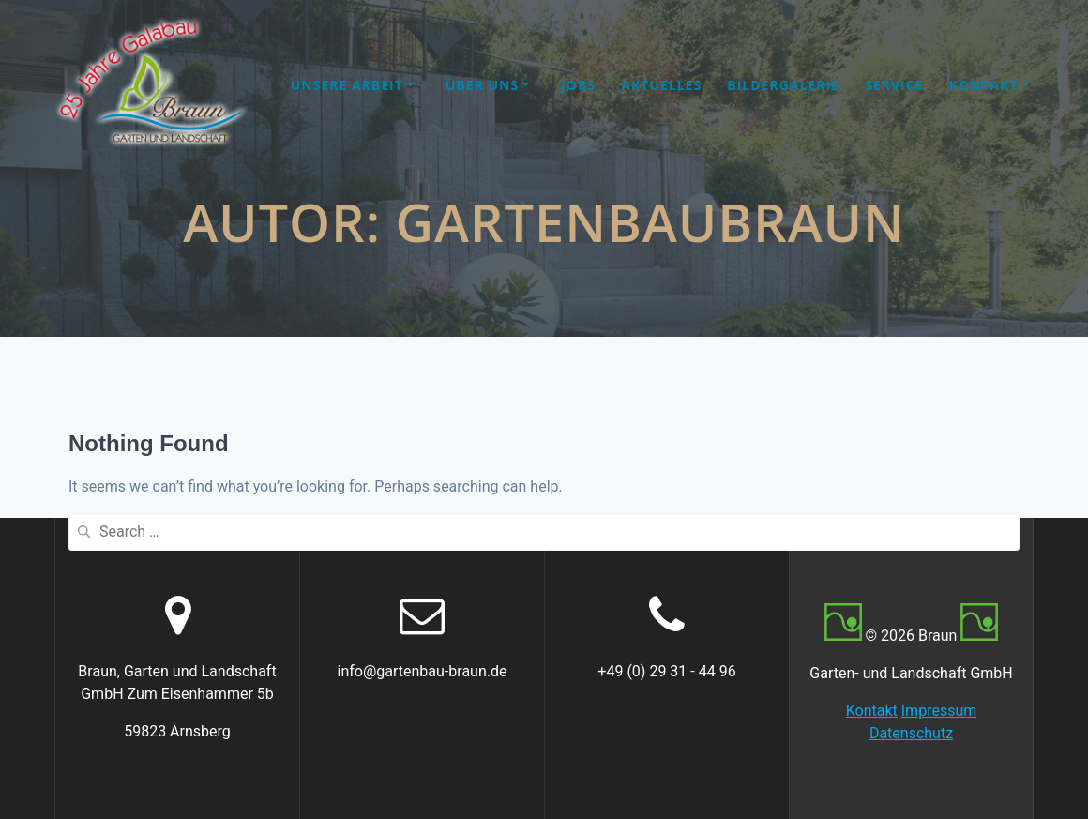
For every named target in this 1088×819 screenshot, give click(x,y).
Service (894, 85)
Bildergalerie (783, 85)
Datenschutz (911, 733)
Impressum (939, 711)
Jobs (578, 85)
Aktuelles (661, 85)
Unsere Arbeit (347, 85)
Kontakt (984, 85)
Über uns (482, 85)
